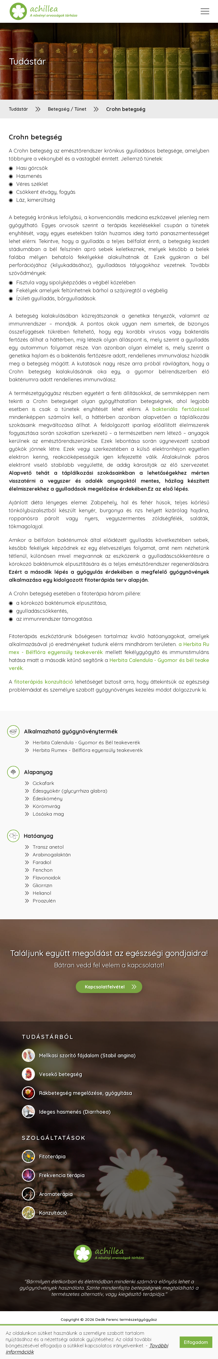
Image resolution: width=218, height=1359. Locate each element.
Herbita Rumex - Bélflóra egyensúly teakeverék (88, 750)
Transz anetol (48, 847)
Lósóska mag (48, 814)
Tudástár (18, 109)
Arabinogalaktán (52, 854)
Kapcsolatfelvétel (105, 987)
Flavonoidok (47, 877)
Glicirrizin (42, 885)
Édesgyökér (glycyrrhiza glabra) (70, 791)
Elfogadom (196, 1342)
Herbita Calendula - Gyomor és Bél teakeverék (86, 742)
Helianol (42, 893)
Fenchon (43, 870)
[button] (43, 11)
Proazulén (44, 900)
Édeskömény (47, 798)
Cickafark (43, 783)
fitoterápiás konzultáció (43, 682)
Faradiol (42, 862)
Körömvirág (46, 806)
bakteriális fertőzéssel (180, 409)
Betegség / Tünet (67, 109)
